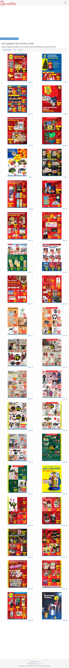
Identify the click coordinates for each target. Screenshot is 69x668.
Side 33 (30, 589)
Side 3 (31, 114)
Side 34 (64, 589)
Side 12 (64, 240)
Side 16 (64, 304)
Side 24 (64, 430)
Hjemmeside (7, 50)
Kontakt (34, 664)
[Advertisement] (34, 22)
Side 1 (31, 82)
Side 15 (30, 304)
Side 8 (65, 177)
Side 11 (30, 240)
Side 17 (30, 335)
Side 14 (64, 272)
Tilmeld (29, 664)
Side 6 (65, 145)
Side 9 (31, 209)
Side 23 (30, 430)
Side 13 (30, 272)
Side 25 (30, 462)
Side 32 (64, 557)
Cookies (39, 664)
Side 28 (64, 494)
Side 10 (64, 209)
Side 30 (64, 525)
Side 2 (65, 82)
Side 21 (30, 399)
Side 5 (31, 145)
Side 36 (64, 620)
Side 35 (30, 620)
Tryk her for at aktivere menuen (9, 38)
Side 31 (30, 557)
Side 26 (64, 462)
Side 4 (65, 114)
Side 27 (30, 494)
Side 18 (64, 335)
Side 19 (30, 367)
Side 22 (64, 399)
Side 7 (31, 177)
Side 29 (30, 525)
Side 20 (64, 367)
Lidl (14, 50)
